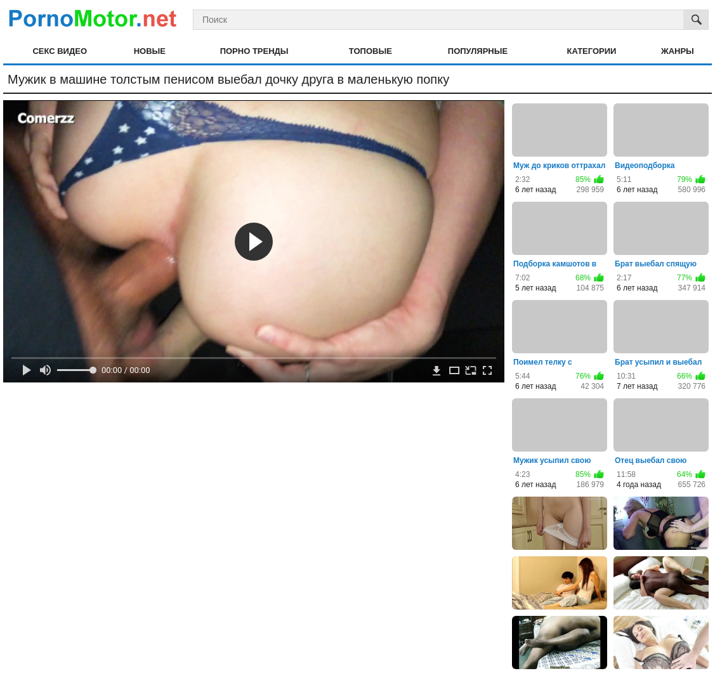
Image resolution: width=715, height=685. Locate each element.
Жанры (677, 51)
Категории (592, 51)
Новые (150, 51)
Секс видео (59, 51)
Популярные (478, 51)
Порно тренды (254, 51)
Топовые (370, 51)
